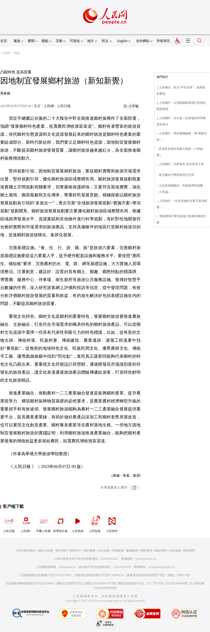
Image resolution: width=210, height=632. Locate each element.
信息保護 (175, 550)
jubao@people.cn (146, 558)
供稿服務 (118, 550)
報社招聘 (61, 550)
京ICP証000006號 (176, 583)
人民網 (5, 53)
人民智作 (112, 523)
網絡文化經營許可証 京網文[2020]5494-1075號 (86, 583)
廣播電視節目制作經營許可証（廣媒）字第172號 (158, 575)
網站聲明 (146, 550)
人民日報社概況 (25, 550)
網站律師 (160, 550)
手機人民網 (43, 523)
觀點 (17, 53)
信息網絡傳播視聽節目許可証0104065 (30, 583)
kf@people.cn (67, 567)
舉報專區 (163, 41)
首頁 (3, 41)
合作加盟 (104, 550)
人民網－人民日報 (57, 106)
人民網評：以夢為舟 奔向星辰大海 (181, 164)
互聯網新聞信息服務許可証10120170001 (45, 575)
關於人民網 (45, 550)
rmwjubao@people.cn (161, 567)
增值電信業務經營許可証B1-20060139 (99, 575)
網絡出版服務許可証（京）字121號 (140, 583)
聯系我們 (189, 550)
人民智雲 (94, 523)
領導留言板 (60, 523)
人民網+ (26, 523)
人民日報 (8, 523)
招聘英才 (75, 550)
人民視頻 (77, 523)
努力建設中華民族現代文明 (176, 174)
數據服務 (132, 550)
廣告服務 (89, 550)
